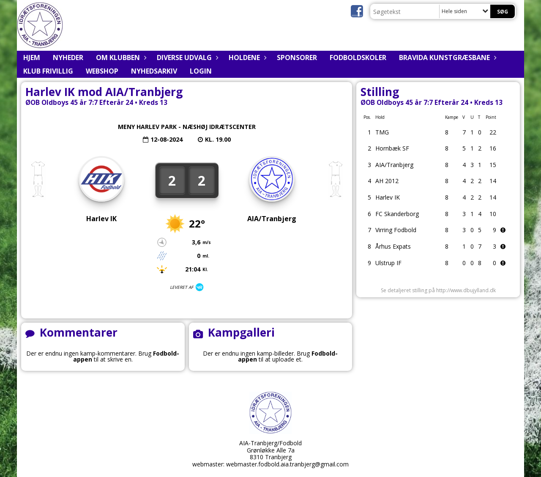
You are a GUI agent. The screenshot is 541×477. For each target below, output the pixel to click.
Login (201, 71)
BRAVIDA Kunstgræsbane (446, 57)
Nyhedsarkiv (154, 71)
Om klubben (120, 57)
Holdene (246, 57)
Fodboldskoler (358, 57)
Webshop (102, 71)
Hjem (31, 57)
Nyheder (68, 57)
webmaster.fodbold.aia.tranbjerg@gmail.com (287, 464)
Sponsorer (297, 57)
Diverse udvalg (186, 57)
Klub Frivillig (48, 71)
